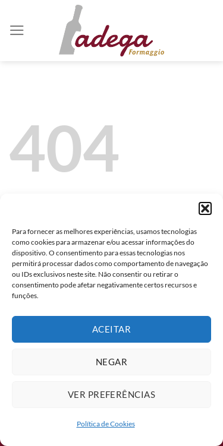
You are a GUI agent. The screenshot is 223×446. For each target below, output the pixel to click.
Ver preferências (111, 394)
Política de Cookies (106, 423)
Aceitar (111, 329)
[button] (205, 208)
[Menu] (17, 30)
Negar (111, 361)
